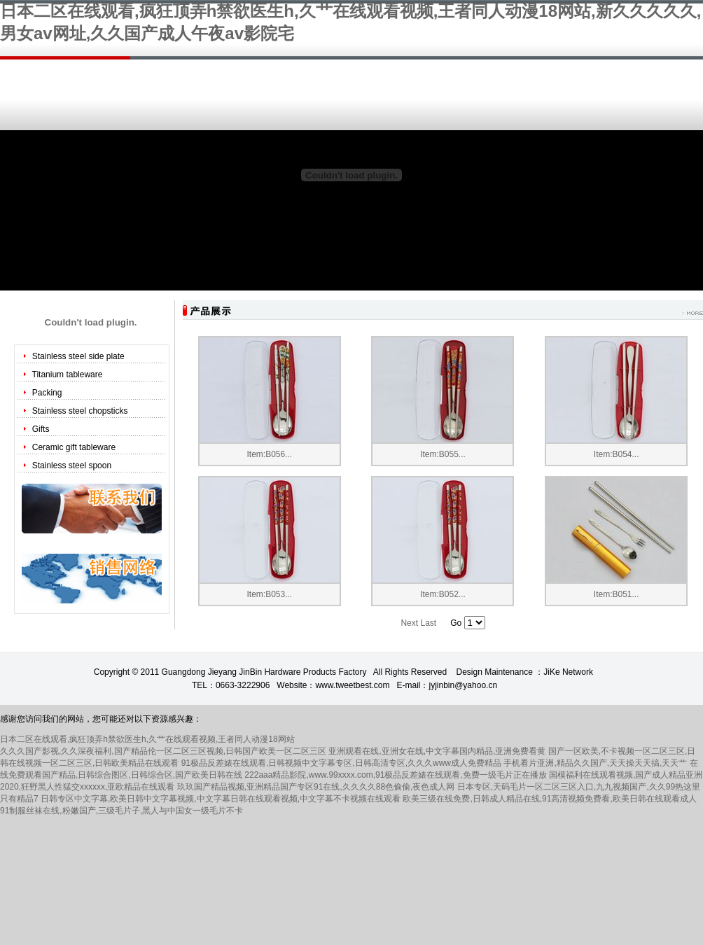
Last (428, 623)
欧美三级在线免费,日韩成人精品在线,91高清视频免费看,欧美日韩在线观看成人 (549, 799)
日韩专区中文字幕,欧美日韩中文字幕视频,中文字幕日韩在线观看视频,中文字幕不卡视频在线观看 (221, 799)
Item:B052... (443, 594)
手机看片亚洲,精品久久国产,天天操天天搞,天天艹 (595, 763)
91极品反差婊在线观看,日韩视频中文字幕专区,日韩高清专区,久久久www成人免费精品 (341, 763)
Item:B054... (616, 454)
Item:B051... (616, 594)
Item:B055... (443, 454)
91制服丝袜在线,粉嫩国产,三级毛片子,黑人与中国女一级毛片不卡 (121, 811)
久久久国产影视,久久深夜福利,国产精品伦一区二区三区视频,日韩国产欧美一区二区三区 (163, 751)
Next (409, 623)
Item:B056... (269, 454)
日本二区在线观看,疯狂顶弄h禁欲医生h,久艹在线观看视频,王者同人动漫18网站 (147, 739)
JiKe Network (568, 672)
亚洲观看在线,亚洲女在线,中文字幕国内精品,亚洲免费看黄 (436, 751)
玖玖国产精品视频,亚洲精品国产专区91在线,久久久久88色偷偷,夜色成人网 (316, 787)
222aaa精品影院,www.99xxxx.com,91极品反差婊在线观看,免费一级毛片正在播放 (395, 775)
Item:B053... (269, 594)
